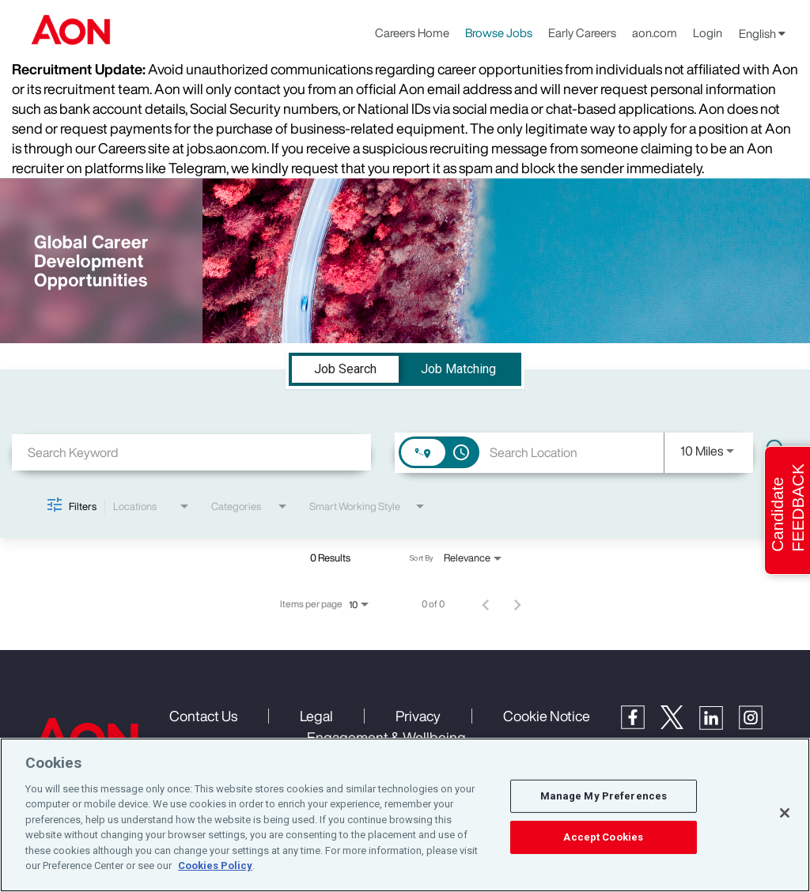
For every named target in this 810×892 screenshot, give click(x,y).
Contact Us (203, 715)
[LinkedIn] (719, 725)
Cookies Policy (215, 865)
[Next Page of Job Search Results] (517, 604)
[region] (405, 815)
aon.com (654, 32)
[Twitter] (679, 724)
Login (707, 32)
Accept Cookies (603, 837)
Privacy (418, 715)
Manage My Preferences (604, 796)
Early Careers (582, 32)
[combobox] (191, 452)
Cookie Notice (546, 715)
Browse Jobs (498, 32)
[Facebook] (640, 724)
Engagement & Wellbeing (386, 737)
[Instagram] (758, 725)
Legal (316, 715)
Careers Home (412, 32)
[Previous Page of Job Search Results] (486, 604)
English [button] (762, 33)
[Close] (784, 813)
